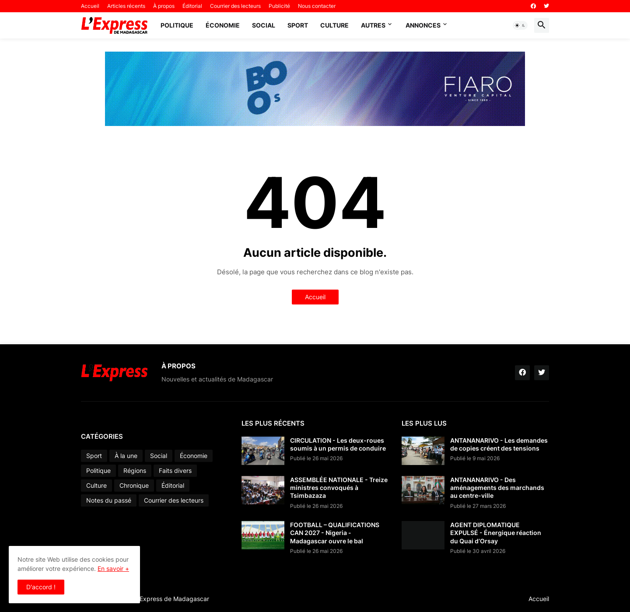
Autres (373, 25)
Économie (223, 25)
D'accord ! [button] (41, 587)
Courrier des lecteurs (235, 6)
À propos (164, 6)
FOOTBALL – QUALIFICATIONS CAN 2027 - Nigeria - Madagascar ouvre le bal (334, 532)
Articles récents (126, 6)
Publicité (279, 6)
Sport (297, 25)
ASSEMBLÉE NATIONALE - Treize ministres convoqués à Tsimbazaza (339, 487)
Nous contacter (317, 6)
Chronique (134, 485)
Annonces (423, 25)
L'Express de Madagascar (172, 598)
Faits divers (175, 470)
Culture (334, 25)
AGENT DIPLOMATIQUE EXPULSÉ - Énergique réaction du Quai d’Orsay (495, 532)
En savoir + (113, 568)
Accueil (90, 6)
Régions (134, 470)
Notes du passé (108, 500)
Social (263, 25)
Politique (177, 25)
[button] (520, 25)
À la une (126, 455)
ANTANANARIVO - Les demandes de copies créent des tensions (499, 444)
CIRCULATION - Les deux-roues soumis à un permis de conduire (338, 444)
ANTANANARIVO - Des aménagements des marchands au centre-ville (497, 487)
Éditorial (192, 6)
